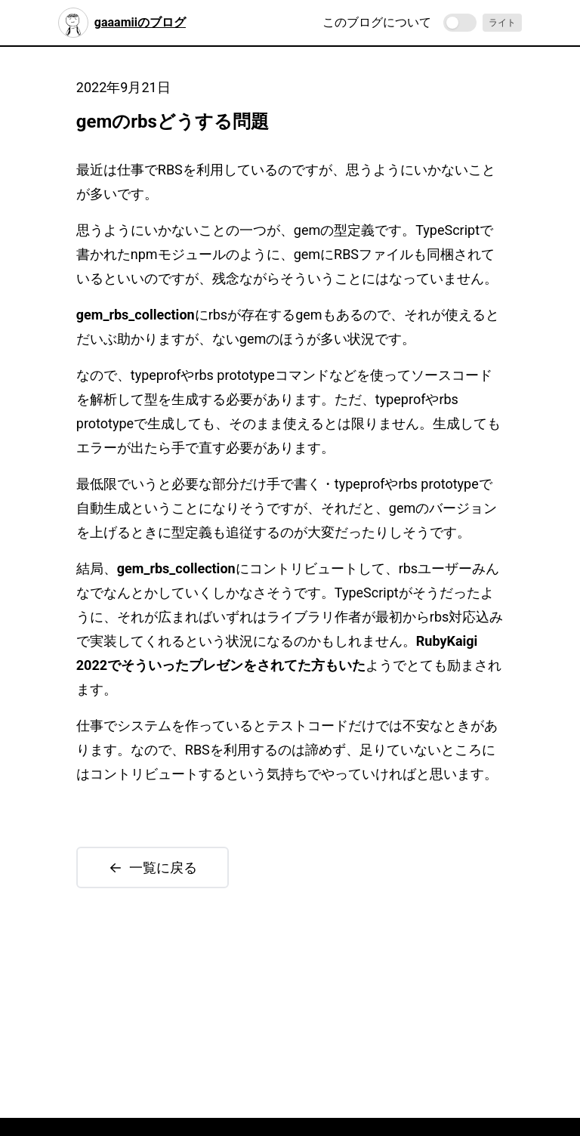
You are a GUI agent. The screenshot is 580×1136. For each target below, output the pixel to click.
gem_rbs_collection (135, 315)
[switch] (460, 23)
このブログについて (376, 22)
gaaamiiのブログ (122, 23)
